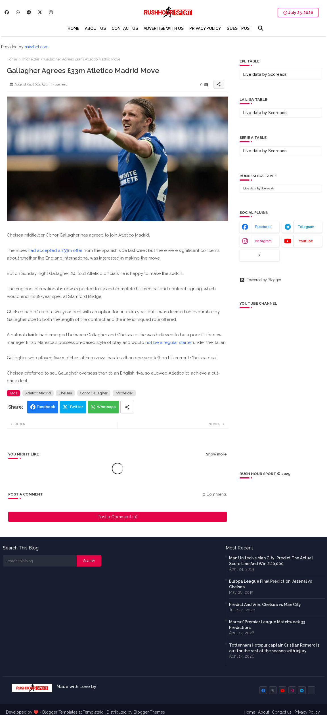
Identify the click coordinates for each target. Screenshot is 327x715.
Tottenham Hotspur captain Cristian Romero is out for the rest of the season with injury (274, 648)
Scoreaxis (277, 74)
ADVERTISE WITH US (164, 28)
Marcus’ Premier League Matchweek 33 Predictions (267, 625)
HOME (73, 28)
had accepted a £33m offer (55, 250)
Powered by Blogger (260, 280)
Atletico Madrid (38, 393)
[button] (261, 28)
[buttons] (6, 12)
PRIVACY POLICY (205, 28)
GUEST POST (239, 28)
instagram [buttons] (263, 241)
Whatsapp (106, 407)
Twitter (76, 407)
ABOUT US (95, 28)
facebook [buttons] (263, 227)
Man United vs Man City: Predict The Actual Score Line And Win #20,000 (271, 561)
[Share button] (127, 407)
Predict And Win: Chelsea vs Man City (265, 604)
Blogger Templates (59, 712)
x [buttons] (259, 255)
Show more (216, 454)
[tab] (73, 28)
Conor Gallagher (94, 393)
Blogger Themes (149, 712)
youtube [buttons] (306, 241)
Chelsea (65, 393)
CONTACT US (125, 28)
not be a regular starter (169, 342)
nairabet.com (37, 47)
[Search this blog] (40, 560)
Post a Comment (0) (117, 516)
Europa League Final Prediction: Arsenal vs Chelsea (270, 584)
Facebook (46, 407)
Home (12, 59)
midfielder (30, 59)
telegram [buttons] (306, 227)
